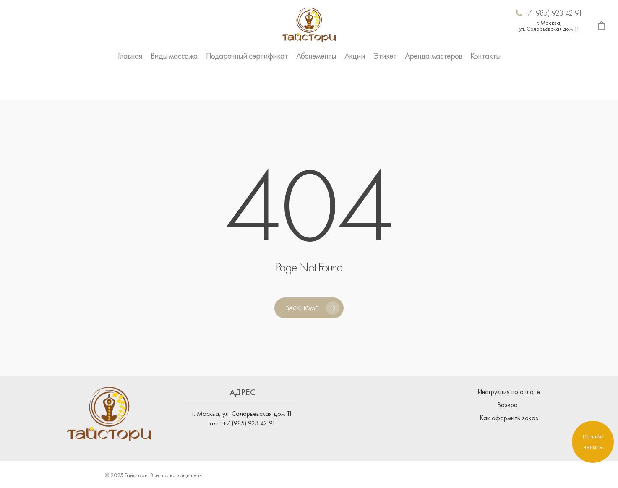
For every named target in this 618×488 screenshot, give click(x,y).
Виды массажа (174, 81)
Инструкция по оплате (508, 391)
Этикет (384, 81)
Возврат (509, 404)
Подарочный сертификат (247, 81)
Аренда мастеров (433, 81)
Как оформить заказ (509, 417)
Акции (354, 81)
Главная (130, 81)
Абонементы (316, 81)
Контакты (485, 81)
